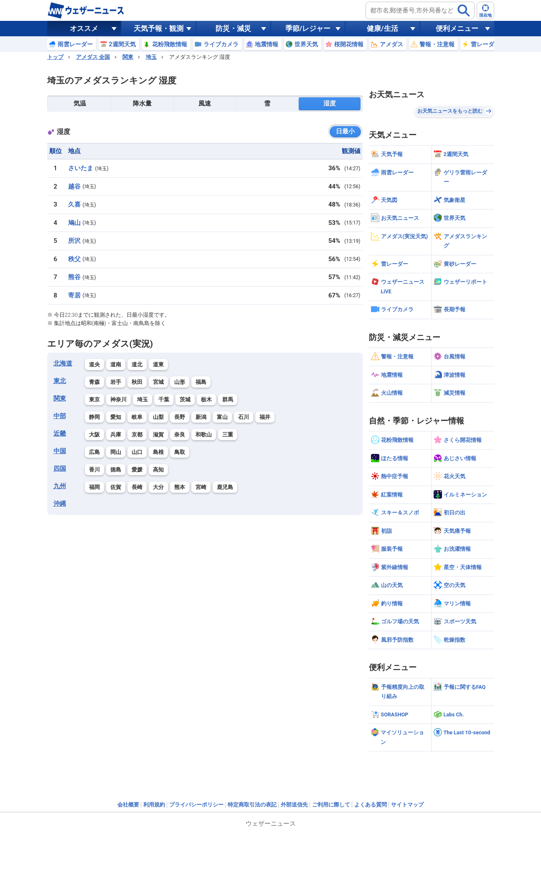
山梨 (158, 417)
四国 (59, 468)
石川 (243, 417)
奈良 (179, 434)
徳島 (115, 469)
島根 (158, 452)
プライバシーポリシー (196, 804)
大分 (158, 487)
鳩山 (74, 223)
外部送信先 (294, 804)
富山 (222, 417)
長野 (179, 417)
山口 (137, 452)
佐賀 (115, 487)
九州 (59, 486)
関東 (127, 57)
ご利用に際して (331, 804)
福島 (201, 382)
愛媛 (137, 469)
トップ (55, 57)
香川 (94, 469)
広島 (94, 452)
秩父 (74, 259)
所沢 (74, 240)
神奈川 (118, 399)
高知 (158, 469)
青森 (94, 382)
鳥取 (179, 452)
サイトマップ (407, 804)
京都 (137, 434)
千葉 (163, 399)
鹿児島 (225, 487)
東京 (94, 399)
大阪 (94, 434)
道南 (115, 364)
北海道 (62, 363)
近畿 (59, 433)
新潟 (201, 417)
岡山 (115, 452)
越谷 (74, 186)
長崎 (137, 487)
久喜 (74, 204)
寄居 (74, 295)
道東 (158, 364)
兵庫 (115, 434)
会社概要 (128, 804)
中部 (59, 416)
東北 (59, 381)
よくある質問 (370, 804)
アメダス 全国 (93, 57)
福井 (264, 417)
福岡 (94, 487)
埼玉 (151, 57)
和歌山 (204, 434)
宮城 (158, 382)
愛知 (115, 417)
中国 (59, 451)
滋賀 (158, 434)
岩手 (115, 382)
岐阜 (137, 417)
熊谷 (74, 277)
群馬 (227, 399)
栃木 (206, 399)
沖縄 (59, 503)
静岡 (94, 417)
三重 (227, 434)
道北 (137, 364)
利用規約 (154, 804)
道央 (94, 364)
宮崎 (201, 487)
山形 (179, 382)
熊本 (179, 487)
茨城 (185, 399)
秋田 (137, 382)
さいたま (80, 168)
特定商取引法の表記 (252, 804)
